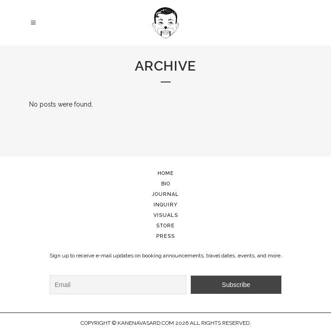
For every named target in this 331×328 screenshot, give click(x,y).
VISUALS (165, 215)
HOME (166, 173)
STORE (165, 226)
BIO (165, 184)
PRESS (165, 236)
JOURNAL (165, 194)
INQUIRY (165, 205)
